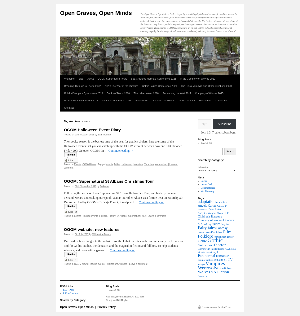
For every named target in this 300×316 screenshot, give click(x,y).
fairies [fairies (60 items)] (216, 224)
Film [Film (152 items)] (227, 231)
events (109, 164)
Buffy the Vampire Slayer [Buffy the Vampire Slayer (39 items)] (210, 213)
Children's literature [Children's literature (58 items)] (210, 216)
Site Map (69, 107)
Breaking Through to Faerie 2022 (82, 86)
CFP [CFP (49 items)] (225, 212)
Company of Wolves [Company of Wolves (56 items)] (210, 220)
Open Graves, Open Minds (96, 13)
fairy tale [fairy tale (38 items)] (225, 224)
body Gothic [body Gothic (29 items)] (203, 209)
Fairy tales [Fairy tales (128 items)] (207, 227)
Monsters (138, 164)
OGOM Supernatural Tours (112, 78)
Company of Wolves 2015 (209, 93)
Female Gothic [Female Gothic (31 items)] (204, 232)
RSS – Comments (71, 293)
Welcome (69, 78)
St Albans (122, 216)
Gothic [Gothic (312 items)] (215, 240)
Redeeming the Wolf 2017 (176, 93)
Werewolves (161, 164)
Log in (204, 181)
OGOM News (89, 164)
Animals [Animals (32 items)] (220, 206)
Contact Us (221, 100)
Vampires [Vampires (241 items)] (215, 263)
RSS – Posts (68, 289)
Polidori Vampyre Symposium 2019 (83, 93)
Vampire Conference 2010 (116, 100)
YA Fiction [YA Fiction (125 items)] (220, 272)
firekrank (104, 186)
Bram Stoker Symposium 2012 (81, 100)
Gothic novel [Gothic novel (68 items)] (206, 245)
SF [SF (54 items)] (225, 259)
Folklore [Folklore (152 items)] (205, 236)
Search (230, 151)
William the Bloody (101, 234)
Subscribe (225, 124)
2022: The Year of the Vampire (121, 86)
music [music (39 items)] (210, 252)
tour (144, 216)
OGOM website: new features (92, 229)
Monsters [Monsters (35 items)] (202, 252)
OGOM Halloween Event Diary (92, 130)
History (112, 216)
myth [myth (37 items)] (216, 252)
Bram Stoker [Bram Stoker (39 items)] (215, 209)
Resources (205, 100)
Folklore (103, 216)
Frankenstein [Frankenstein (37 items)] (220, 236)
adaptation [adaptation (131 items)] (207, 201)
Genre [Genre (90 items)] (202, 241)
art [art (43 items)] (226, 205)
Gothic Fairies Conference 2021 (159, 86)
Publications (141, 100)
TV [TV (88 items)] (230, 259)
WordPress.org (207, 191)
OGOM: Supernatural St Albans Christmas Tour (109, 181)
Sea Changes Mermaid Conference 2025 (153, 78)
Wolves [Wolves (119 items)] (204, 272)
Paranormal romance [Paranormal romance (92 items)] (213, 256)
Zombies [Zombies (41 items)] (202, 275)
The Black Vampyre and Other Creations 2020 (206, 86)
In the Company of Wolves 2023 (197, 78)
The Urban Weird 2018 (146, 93)
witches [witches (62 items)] (227, 268)
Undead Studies (187, 100)
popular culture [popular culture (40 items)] (205, 259)
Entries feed (206, 184)
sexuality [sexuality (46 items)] (218, 259)
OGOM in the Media (163, 100)
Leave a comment (157, 216)
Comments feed (208, 188)
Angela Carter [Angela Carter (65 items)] (207, 205)
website (123, 264)
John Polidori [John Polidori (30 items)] (230, 249)
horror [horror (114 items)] (221, 245)
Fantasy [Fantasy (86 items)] (221, 228)
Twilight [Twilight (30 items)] (201, 264)
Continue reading (121, 150)
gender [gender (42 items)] (230, 236)
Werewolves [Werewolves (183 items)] (209, 267)
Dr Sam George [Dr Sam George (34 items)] (205, 224)
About (90, 78)
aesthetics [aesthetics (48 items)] (221, 202)
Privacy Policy (106, 307)
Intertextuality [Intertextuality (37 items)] (217, 249)
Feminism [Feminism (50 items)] (216, 232)
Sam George (104, 134)
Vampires (149, 164)
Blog (80, 78)
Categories (203, 167)
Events (77, 164)
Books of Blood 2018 (118, 93)
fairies (117, 164)
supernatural (134, 216)
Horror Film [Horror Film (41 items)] (204, 248)
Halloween (126, 164)
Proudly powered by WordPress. (216, 307)
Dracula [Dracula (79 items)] (228, 220)
